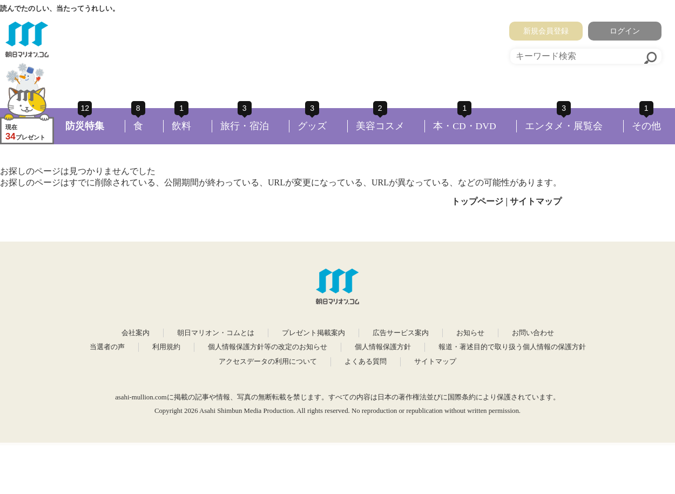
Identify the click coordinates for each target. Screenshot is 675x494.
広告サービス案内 (401, 333)
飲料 (181, 126)
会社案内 (136, 333)
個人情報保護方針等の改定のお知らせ (267, 347)
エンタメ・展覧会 (564, 126)
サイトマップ (536, 201)
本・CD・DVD (464, 126)
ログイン (625, 30)
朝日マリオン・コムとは (215, 333)
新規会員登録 (546, 30)
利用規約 (166, 347)
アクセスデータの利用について (268, 361)
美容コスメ (380, 126)
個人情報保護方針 (383, 347)
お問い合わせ (533, 333)
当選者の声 (107, 347)
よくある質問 (366, 361)
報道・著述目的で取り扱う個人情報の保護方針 (512, 347)
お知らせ (470, 333)
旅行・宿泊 (244, 126)
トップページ (477, 201)
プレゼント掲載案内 (313, 333)
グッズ (312, 126)
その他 (646, 126)
